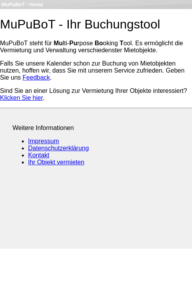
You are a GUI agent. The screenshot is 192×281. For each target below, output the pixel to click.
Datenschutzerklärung (58, 148)
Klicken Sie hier (21, 97)
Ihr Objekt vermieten (56, 162)
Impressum (43, 141)
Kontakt (38, 155)
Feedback (36, 77)
